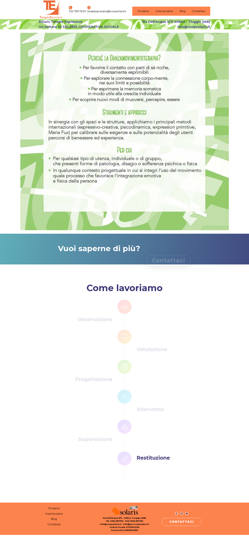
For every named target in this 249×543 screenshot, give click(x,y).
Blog (183, 11)
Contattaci (198, 11)
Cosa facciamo (164, 11)
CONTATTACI (181, 521)
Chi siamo (143, 11)
